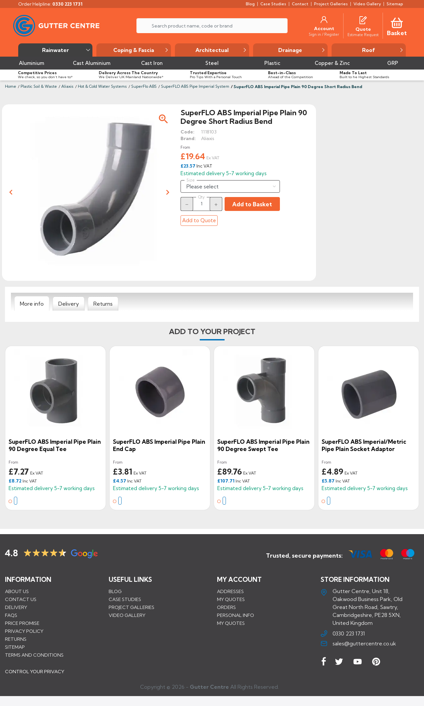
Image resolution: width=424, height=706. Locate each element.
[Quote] (363, 29)
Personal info (235, 615)
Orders (226, 607)
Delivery (16, 607)
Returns (15, 639)
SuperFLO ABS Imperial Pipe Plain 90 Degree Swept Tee (263, 445)
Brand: (188, 138)
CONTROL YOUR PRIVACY (34, 677)
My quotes (231, 599)
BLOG (115, 591)
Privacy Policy (24, 631)
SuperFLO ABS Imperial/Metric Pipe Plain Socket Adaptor (364, 445)
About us (17, 591)
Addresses (230, 591)
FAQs (11, 615)
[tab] (31, 303)
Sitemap (15, 647)
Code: (187, 132)
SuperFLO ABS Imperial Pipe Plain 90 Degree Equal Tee (55, 445)
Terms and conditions (34, 655)
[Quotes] (363, 20)
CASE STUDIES (125, 599)
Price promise (22, 623)
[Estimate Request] (363, 34)
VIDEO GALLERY (127, 615)
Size (190, 180)
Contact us (20, 599)
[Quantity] (201, 203)
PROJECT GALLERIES (131, 607)
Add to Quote (199, 220)
